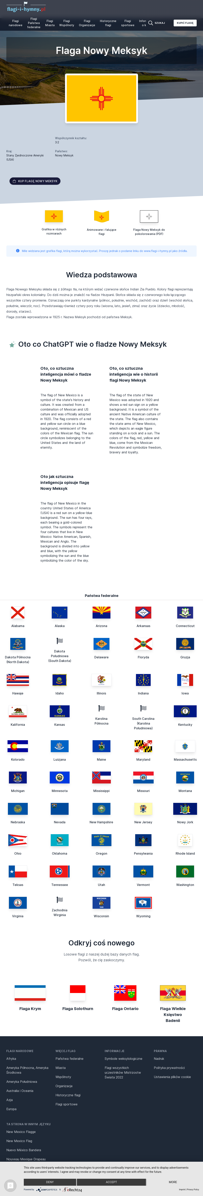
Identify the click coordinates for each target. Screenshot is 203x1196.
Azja (9, 1100)
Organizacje (64, 1086)
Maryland (143, 759)
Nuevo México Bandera (23, 1150)
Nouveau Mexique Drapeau (26, 1159)
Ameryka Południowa (21, 1082)
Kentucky (185, 725)
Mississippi (101, 791)
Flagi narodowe (15, 23)
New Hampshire (101, 822)
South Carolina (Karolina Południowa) (143, 723)
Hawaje (17, 693)
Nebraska (18, 822)
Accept (111, 1182)
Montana (185, 791)
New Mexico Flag (19, 1141)
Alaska (60, 626)
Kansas (59, 725)
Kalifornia (18, 725)
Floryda (143, 657)
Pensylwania (143, 853)
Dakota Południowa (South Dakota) (59, 656)
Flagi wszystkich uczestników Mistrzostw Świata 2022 (123, 1072)
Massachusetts (185, 759)
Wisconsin (101, 916)
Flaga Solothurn (77, 1008)
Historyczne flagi (108, 23)
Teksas (17, 885)
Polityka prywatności (169, 1068)
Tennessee (59, 885)
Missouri (143, 791)
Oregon (101, 853)
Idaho (60, 693)
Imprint (182, 1189)
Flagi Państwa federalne (33, 23)
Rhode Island (185, 853)
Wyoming (143, 916)
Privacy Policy (193, 1189)
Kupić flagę (185, 22)
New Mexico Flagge (21, 1132)
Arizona (101, 626)
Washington (185, 885)
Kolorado (18, 759)
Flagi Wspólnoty (66, 23)
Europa (11, 1109)
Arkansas (143, 626)
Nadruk (159, 1059)
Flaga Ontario (125, 1008)
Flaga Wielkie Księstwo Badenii (173, 1014)
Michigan (18, 791)
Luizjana (60, 759)
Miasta (61, 1068)
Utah (101, 885)
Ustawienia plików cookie (172, 1077)
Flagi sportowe (127, 23)
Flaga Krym (30, 1008)
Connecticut (185, 626)
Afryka (11, 1059)
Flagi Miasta (50, 23)
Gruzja (185, 657)
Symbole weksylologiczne (123, 1059)
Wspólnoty (63, 1077)
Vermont (143, 885)
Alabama (17, 626)
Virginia (17, 916)
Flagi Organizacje (87, 23)
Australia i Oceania (19, 1091)
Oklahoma (59, 853)
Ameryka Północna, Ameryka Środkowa (27, 1070)
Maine (101, 759)
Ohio (17, 853)
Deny (50, 1182)
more (173, 1182)
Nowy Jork (185, 822)
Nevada (59, 822)
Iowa (185, 693)
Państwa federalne (69, 1059)
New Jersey (143, 822)
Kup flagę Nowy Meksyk (35, 181)
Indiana (143, 693)
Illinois (101, 693)
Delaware (101, 657)
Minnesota (60, 791)
